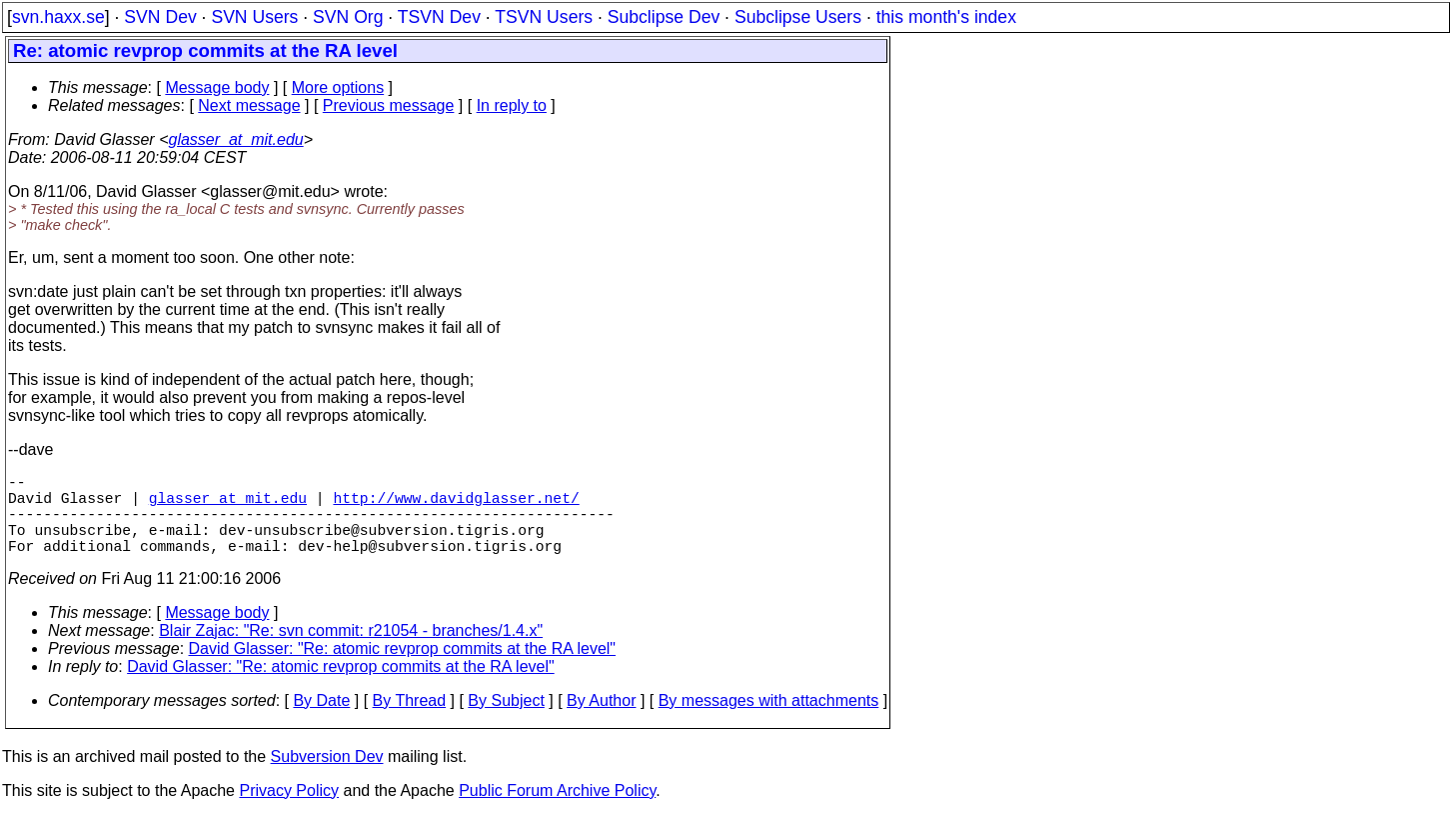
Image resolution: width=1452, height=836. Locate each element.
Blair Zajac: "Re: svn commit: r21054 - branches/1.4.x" (351, 650)
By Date (321, 720)
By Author (601, 720)
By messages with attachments (769, 720)
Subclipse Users (797, 17)
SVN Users (254, 17)
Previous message (389, 105)
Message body (217, 87)
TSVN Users (544, 17)
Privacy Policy (289, 810)
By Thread (410, 720)
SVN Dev (160, 17)
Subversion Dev (327, 776)
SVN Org (348, 17)
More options (338, 87)
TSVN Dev (439, 17)
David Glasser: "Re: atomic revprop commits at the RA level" (403, 668)
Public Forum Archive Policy (557, 810)
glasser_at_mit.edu (235, 139)
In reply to (512, 105)
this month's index (946, 17)
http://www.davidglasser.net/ (456, 505)
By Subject (506, 720)
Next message (249, 105)
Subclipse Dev (664, 17)
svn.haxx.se (58, 17)
